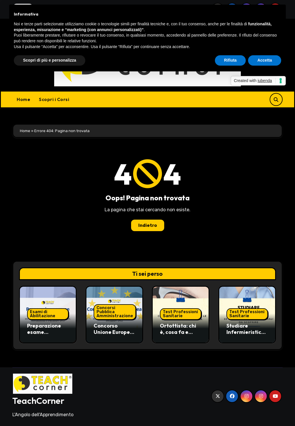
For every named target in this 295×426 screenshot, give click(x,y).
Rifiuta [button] (230, 60)
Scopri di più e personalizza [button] (49, 60)
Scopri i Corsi (54, 99)
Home (23, 99)
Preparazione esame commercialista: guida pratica (47, 335)
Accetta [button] (264, 60)
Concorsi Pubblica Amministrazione (115, 311)
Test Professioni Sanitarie (180, 313)
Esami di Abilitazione (42, 313)
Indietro (147, 225)
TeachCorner (38, 400)
